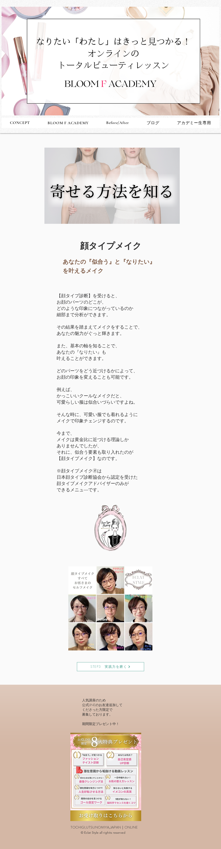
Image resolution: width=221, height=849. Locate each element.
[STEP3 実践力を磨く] (110, 666)
